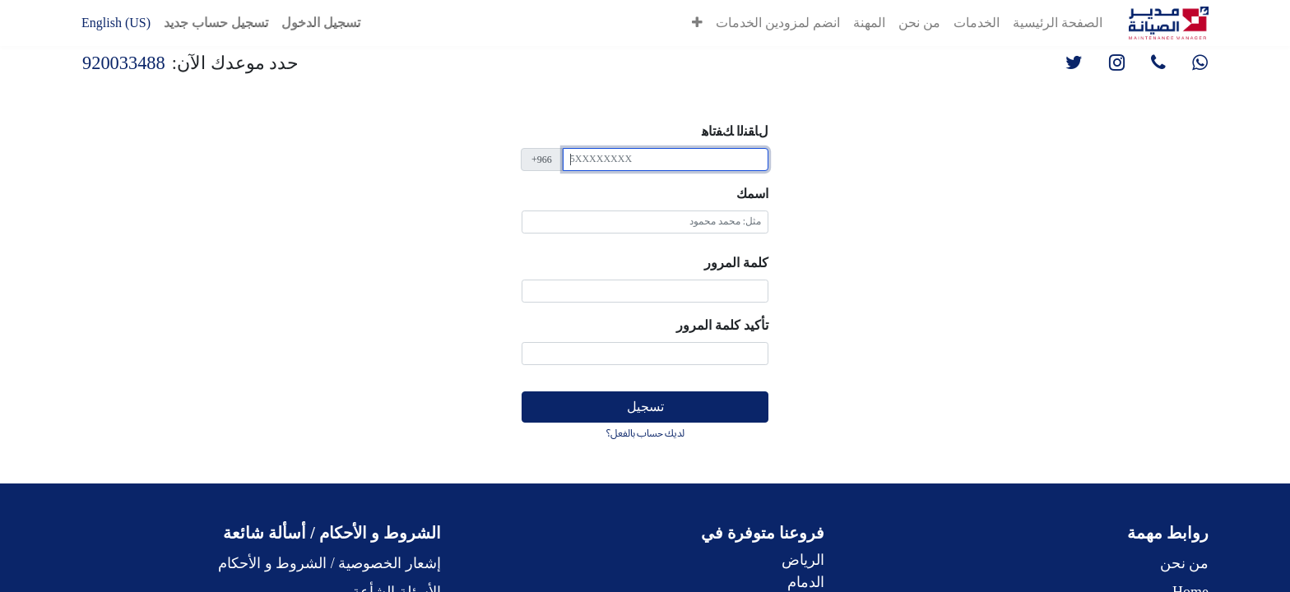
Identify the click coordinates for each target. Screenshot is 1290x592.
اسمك (752, 194)
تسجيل (645, 407)
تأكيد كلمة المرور (722, 325)
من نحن (1184, 563)
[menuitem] (1057, 23)
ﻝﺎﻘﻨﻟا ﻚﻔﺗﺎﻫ (735, 131)
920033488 (123, 63)
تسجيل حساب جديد (216, 23)
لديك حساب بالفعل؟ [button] (645, 433)
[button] (697, 23)
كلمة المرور (736, 263)
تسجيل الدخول (320, 23)
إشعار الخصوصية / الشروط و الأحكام (329, 563)
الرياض (803, 560)
